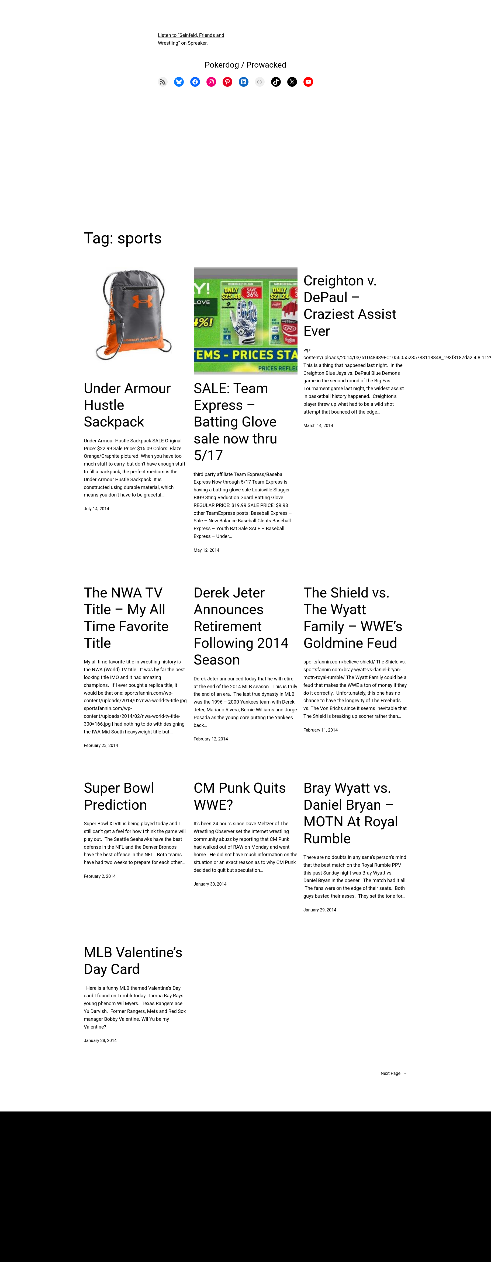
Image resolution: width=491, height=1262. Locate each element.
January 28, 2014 (100, 1040)
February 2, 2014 (100, 876)
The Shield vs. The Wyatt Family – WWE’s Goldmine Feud (353, 618)
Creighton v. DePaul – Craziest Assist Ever (350, 305)
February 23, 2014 (101, 745)
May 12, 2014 (206, 550)
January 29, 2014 (319, 910)
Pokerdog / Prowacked (245, 64)
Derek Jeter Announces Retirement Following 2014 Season (241, 626)
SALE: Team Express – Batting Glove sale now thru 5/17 (236, 422)
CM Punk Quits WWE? (240, 796)
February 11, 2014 (320, 730)
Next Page (394, 1073)
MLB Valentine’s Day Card (133, 960)
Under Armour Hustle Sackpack (127, 405)
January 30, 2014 (210, 884)
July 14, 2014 (96, 508)
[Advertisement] (245, 156)
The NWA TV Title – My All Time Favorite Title (126, 618)
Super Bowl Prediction (119, 796)
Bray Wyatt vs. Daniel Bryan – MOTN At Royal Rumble (350, 813)
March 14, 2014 (318, 425)
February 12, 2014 (211, 739)
